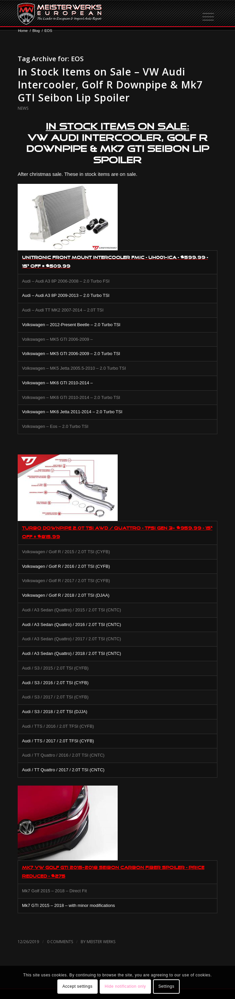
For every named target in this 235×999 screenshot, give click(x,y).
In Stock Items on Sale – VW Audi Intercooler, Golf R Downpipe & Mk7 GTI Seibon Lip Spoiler (110, 84)
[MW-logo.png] (97, 13)
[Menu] (208, 13)
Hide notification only (125, 986)
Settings (166, 986)
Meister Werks (101, 941)
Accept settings (77, 986)
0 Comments (60, 941)
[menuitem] (208, 13)
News (23, 108)
